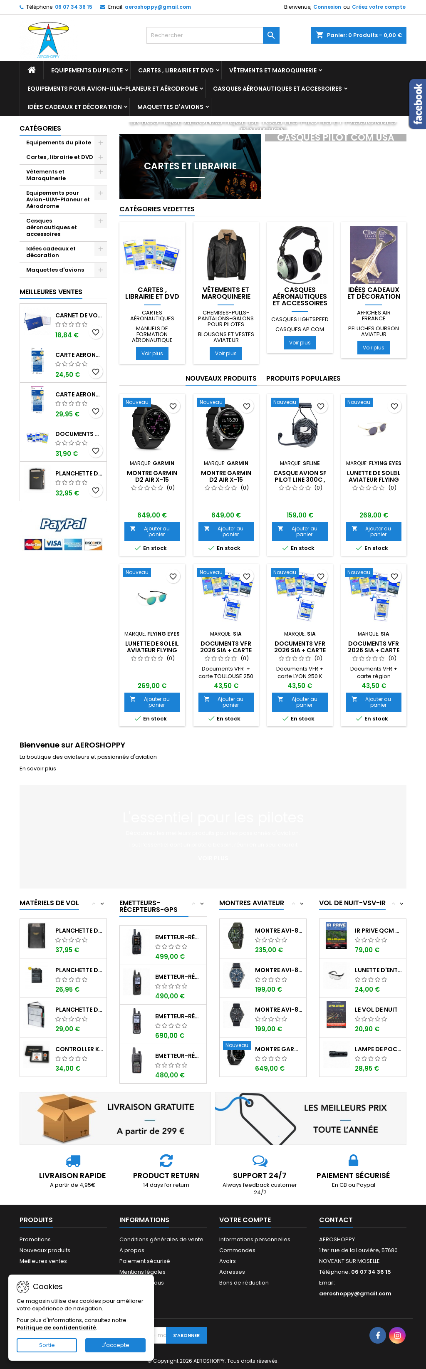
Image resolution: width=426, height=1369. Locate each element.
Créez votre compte (379, 6)
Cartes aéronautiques (152, 315)
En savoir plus (38, 768)
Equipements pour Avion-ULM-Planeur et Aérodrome (112, 88)
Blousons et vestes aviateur (226, 337)
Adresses (232, 1272)
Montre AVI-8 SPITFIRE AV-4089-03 (279, 1009)
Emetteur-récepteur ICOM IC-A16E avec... (179, 1055)
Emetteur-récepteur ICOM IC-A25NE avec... (179, 1016)
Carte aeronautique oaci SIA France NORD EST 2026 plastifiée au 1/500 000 (79, 394)
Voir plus (152, 353)
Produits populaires (303, 378)
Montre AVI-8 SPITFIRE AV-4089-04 (279, 970)
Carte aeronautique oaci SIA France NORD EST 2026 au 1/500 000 (79, 355)
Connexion (327, 6)
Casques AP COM (299, 329)
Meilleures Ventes (51, 292)
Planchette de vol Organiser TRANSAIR (79, 1009)
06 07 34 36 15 (73, 6)
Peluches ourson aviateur (373, 331)
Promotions (35, 1239)
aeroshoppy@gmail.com (158, 6)
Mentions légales (142, 1272)
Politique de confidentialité (56, 1328)
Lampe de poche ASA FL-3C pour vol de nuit (379, 1049)
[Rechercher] (213, 35)
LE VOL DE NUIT (376, 1009)
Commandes (237, 1250)
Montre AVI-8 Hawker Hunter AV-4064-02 (279, 930)
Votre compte (245, 1220)
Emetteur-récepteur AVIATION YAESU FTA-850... (179, 937)
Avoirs (227, 1261)
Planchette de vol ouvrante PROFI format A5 (79, 473)
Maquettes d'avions (170, 107)
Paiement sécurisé (144, 1261)
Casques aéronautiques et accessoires (277, 88)
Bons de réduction (244, 1283)
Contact (336, 1220)
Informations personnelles (254, 1239)
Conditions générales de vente (161, 1239)
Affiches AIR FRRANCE (374, 315)
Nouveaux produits (221, 378)
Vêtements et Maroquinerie (273, 70)
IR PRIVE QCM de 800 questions (379, 930)
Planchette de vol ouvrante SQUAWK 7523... (79, 970)
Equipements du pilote (87, 70)
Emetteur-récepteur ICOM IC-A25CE (179, 976)
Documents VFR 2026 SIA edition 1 (79, 434)
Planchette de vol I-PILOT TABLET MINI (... (79, 930)
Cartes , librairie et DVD (176, 70)
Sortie (47, 1345)
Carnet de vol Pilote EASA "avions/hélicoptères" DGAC (79, 315)
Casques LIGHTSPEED (300, 319)
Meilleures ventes (43, 1261)
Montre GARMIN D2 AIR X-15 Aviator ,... (279, 1049)
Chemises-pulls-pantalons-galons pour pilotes (226, 318)
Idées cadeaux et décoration (74, 107)
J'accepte (115, 1345)
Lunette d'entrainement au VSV (379, 970)
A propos (131, 1250)
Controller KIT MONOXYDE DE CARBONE (79, 1049)
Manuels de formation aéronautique (152, 334)
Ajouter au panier (150, 531)
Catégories (40, 128)
